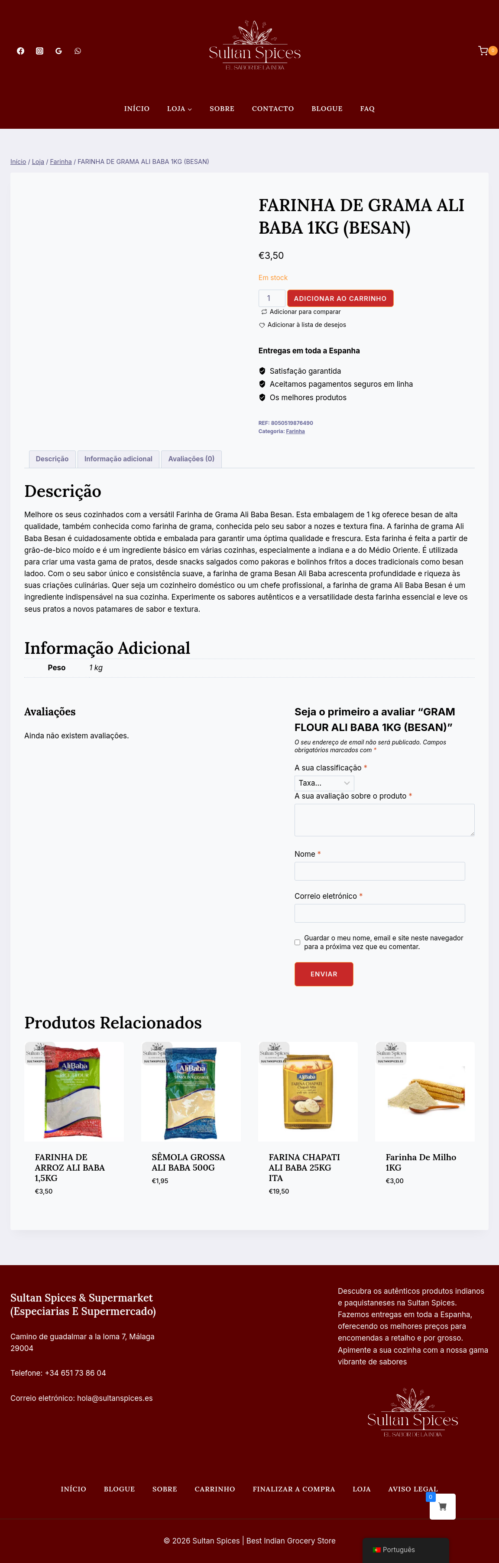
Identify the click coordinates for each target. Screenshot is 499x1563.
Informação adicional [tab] (118, 459)
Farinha (295, 431)
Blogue (327, 108)
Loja (362, 1489)
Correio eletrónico (329, 896)
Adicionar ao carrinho (340, 298)
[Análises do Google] (58, 50)
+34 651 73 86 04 (75, 1373)
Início (137, 108)
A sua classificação (331, 768)
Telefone (25, 1373)
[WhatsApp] (78, 50)
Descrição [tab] (52, 459)
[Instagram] (39, 50)
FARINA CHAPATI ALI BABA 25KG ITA (304, 1167)
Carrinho (214, 1489)
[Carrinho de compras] (484, 50)
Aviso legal (413, 1489)
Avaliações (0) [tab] (191, 459)
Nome (308, 854)
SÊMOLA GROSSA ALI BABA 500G (188, 1162)
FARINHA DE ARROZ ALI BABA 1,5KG (70, 1167)
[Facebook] (20, 50)
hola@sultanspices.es (115, 1398)
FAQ (367, 108)
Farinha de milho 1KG (421, 1162)
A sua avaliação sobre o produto (353, 796)
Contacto (273, 108)
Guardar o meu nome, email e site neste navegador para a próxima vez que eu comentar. (383, 942)
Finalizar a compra (294, 1489)
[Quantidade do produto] (272, 298)
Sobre (222, 108)
